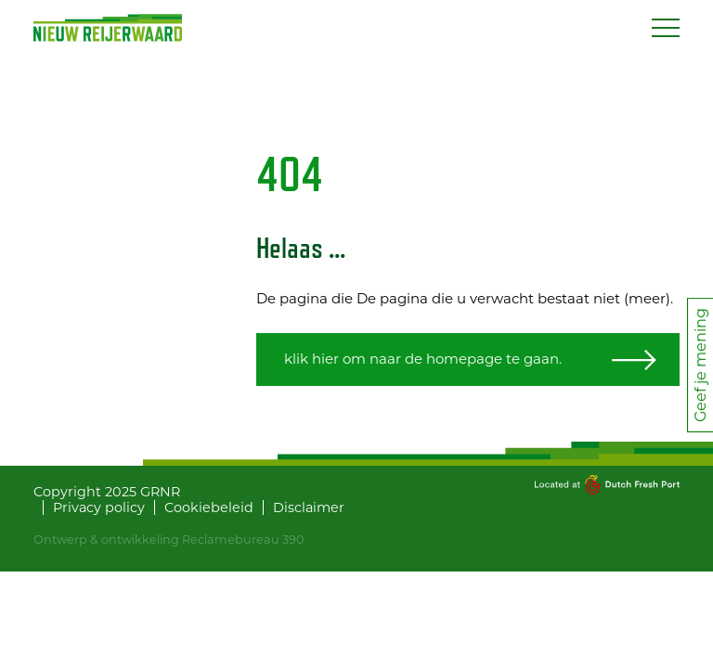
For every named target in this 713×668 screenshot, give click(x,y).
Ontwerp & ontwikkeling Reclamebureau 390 (168, 539)
